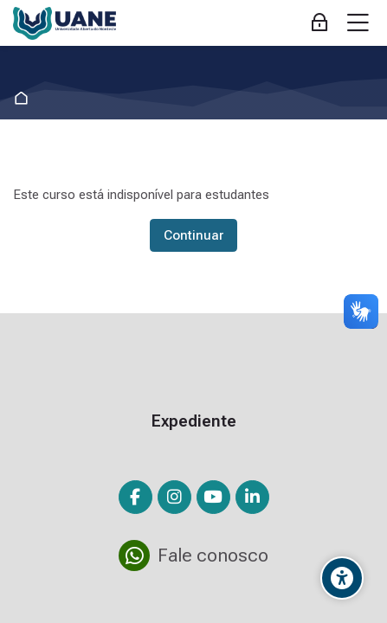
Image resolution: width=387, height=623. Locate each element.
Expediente (194, 421)
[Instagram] (174, 497)
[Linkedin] (252, 497)
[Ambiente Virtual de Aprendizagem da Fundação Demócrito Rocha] (64, 23)
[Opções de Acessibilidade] (342, 578)
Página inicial (24, 98)
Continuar (193, 235)
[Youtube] (213, 497)
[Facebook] (135, 497)
